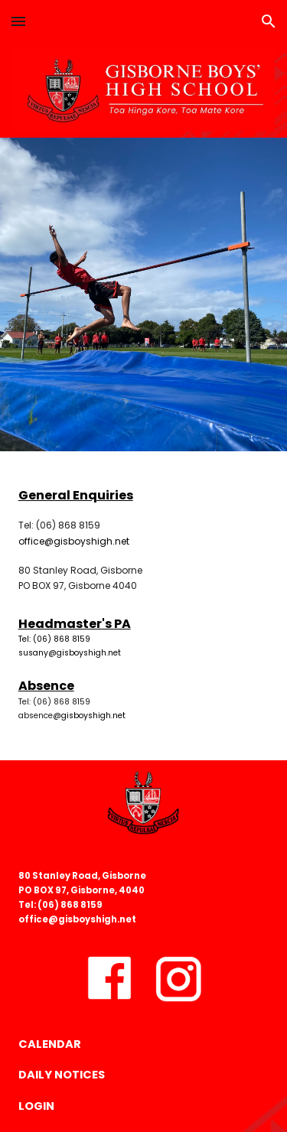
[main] (144, 540)
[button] (18, 21)
